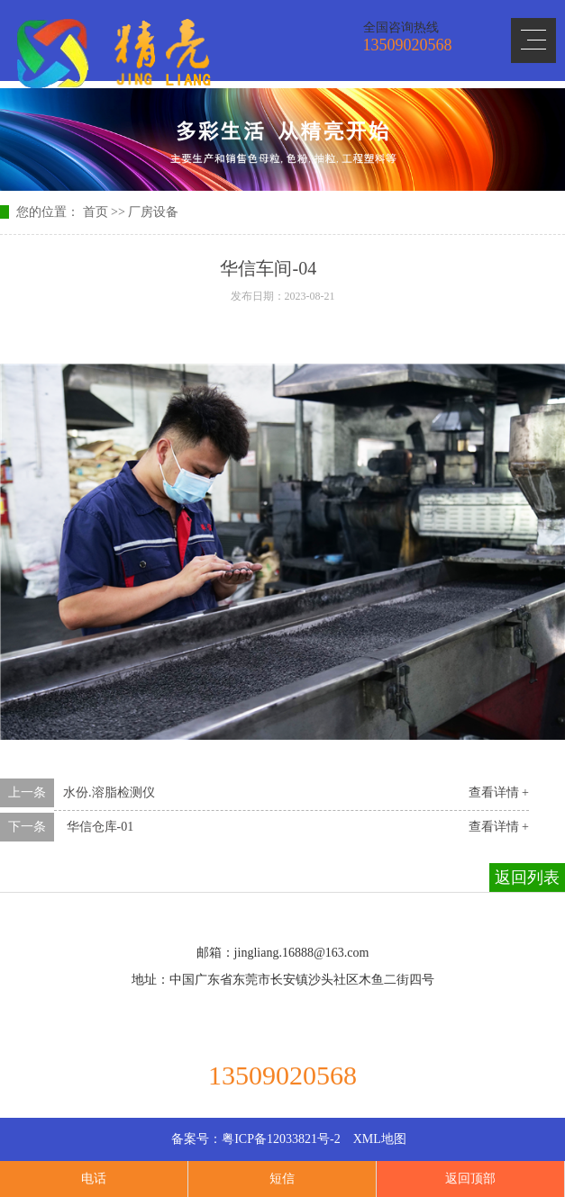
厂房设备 (153, 212)
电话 (93, 1178)
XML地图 (379, 1139)
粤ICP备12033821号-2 (281, 1139)
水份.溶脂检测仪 (109, 792)
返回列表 (527, 877)
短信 (282, 1178)
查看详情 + (499, 792)
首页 (95, 212)
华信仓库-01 (98, 826)
